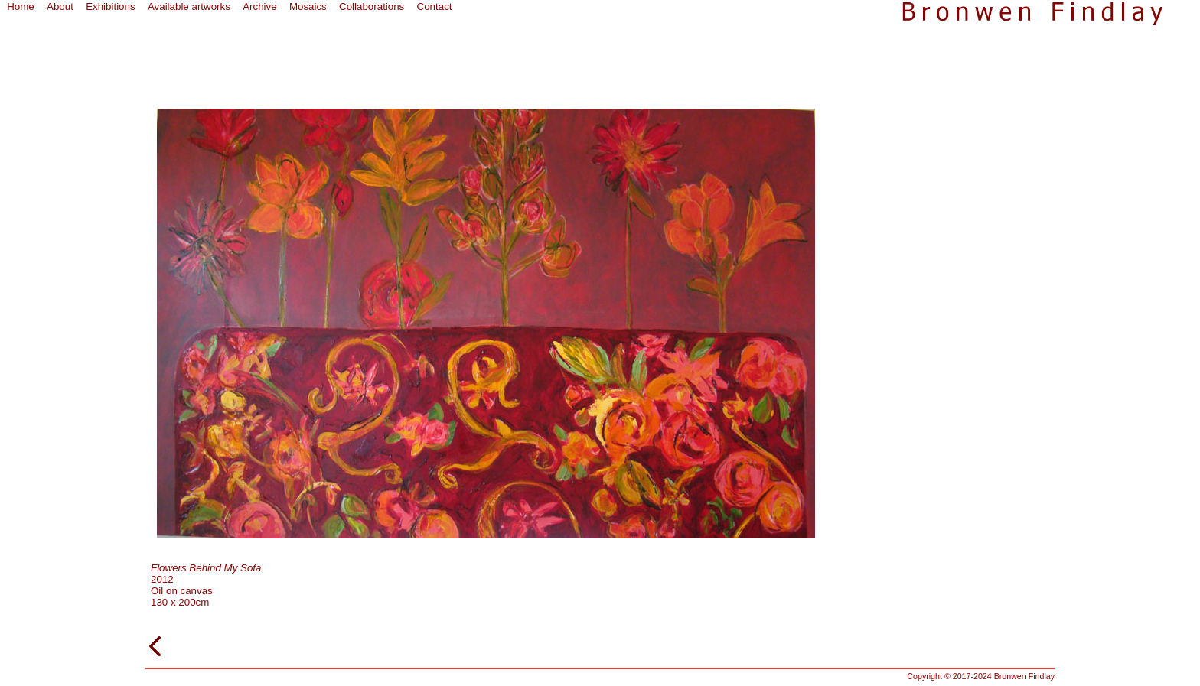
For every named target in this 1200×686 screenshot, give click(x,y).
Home (20, 6)
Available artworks (189, 6)
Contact (434, 6)
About (60, 6)
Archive (259, 6)
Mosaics (308, 6)
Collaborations (371, 6)
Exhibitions (110, 6)
